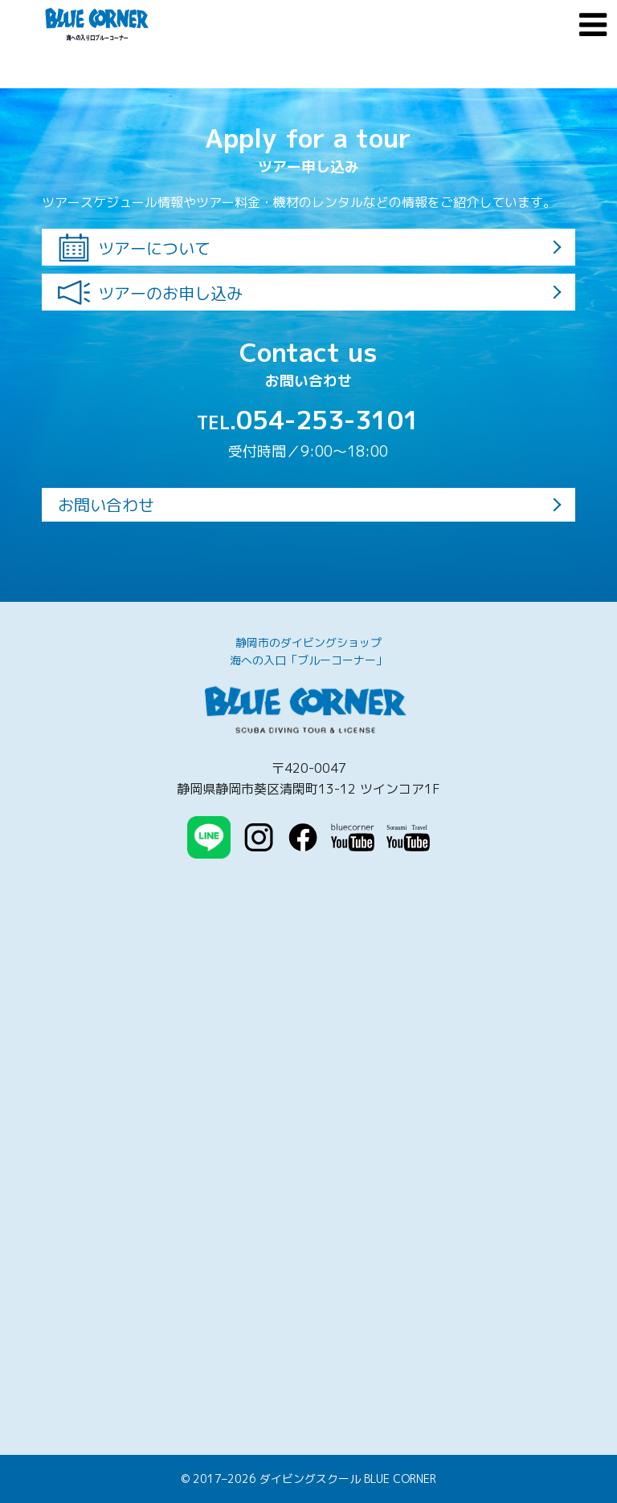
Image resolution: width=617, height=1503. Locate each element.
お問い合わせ (106, 505)
